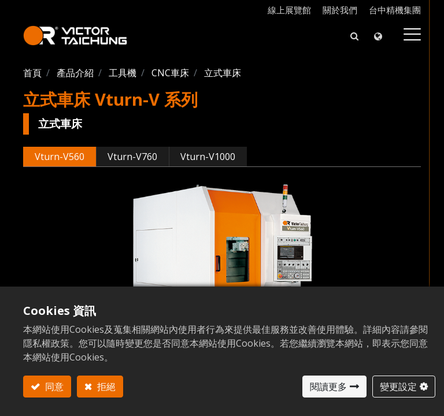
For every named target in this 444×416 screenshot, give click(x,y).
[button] (354, 35)
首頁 (32, 72)
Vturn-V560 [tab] (59, 156)
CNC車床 (170, 72)
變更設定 (398, 386)
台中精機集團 (395, 10)
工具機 (122, 72)
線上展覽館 (289, 10)
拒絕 (105, 386)
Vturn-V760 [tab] (132, 156)
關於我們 (340, 10)
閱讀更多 (328, 386)
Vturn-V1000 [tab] (207, 156)
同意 (53, 386)
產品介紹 (75, 72)
